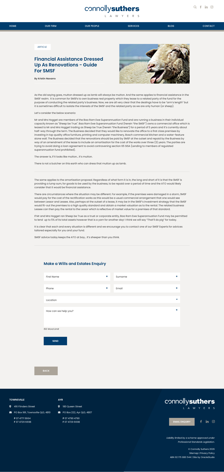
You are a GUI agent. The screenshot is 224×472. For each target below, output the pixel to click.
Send (55, 341)
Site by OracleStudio (204, 457)
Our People (92, 26)
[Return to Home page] (112, 11)
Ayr (60, 400)
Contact (209, 26)
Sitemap (193, 453)
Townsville (17, 400)
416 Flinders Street (24, 407)
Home (12, 26)
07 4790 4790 (72, 418)
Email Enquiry (181, 422)
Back (46, 371)
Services (133, 26)
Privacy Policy (207, 453)
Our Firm (50, 26)
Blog (171, 26)
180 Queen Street (72, 407)
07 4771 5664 (23, 418)
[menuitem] (12, 26)
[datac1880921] (112, 299)
